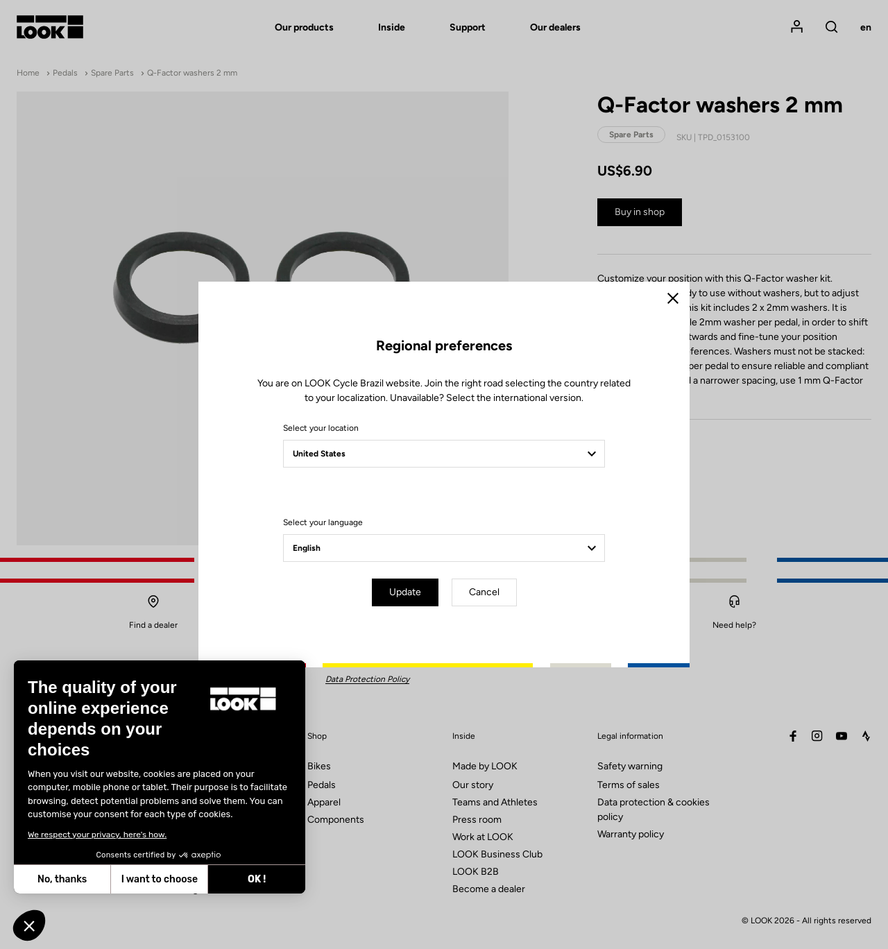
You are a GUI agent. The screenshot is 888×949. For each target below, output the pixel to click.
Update (405, 592)
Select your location (321, 428)
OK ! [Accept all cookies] (137, 879)
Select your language (323, 522)
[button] (29, 925)
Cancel (484, 592)
